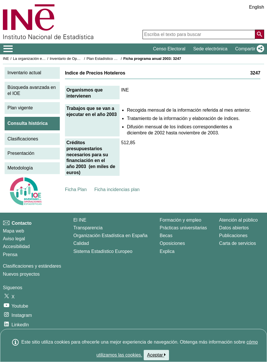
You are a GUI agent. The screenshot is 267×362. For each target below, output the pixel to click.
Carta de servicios (237, 243)
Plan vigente (20, 107)
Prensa (10, 254)
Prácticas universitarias (183, 227)
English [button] (256, 7)
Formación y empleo (180, 220)
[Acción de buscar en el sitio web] (259, 34)
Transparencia (88, 227)
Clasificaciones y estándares (32, 266)
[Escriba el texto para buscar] (199, 34)
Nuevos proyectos (21, 274)
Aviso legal (14, 238)
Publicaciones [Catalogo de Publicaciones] (233, 235)
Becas (166, 235)
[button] (248, 49)
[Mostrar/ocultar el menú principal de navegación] (8, 49)
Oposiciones (172, 243)
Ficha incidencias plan (116, 189)
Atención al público (238, 220)
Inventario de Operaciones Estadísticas (82, 58)
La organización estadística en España (44, 58)
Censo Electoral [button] (169, 48)
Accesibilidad (16, 246)
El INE (79, 220)
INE (6, 58)
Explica (167, 251)
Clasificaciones (22, 138)
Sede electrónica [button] (210, 48)
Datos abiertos (234, 227)
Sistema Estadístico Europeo (102, 251)
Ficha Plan (76, 189)
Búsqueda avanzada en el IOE (31, 90)
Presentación (20, 153)
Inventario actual (24, 72)
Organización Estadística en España (110, 235)
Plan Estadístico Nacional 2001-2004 (117, 58)
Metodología (20, 167)
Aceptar (156, 354)
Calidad (81, 243)
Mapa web (13, 230)
